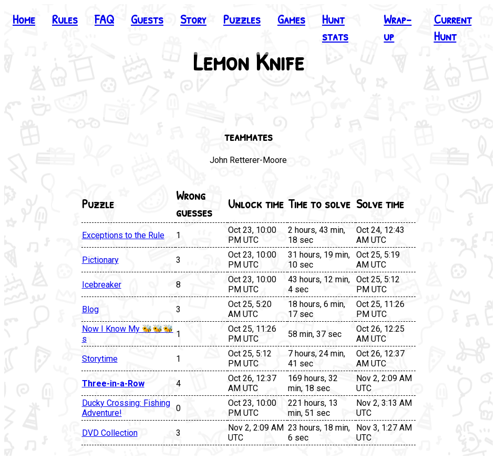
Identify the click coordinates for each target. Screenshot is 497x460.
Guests (147, 19)
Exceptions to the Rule (123, 235)
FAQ (104, 19)
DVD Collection (110, 433)
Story (193, 19)
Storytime (100, 359)
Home (24, 19)
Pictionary (100, 260)
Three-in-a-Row (113, 384)
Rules (65, 19)
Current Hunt (453, 27)
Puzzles (242, 19)
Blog (90, 309)
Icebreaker (101, 285)
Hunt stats (335, 27)
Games (291, 19)
